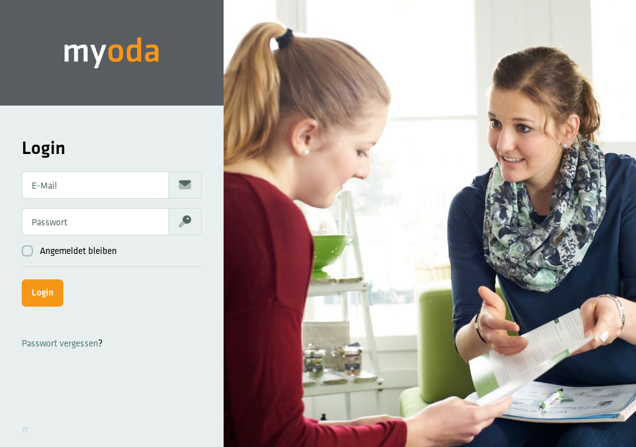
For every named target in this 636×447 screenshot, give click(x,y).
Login (42, 292)
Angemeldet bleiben (69, 251)
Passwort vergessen (60, 343)
